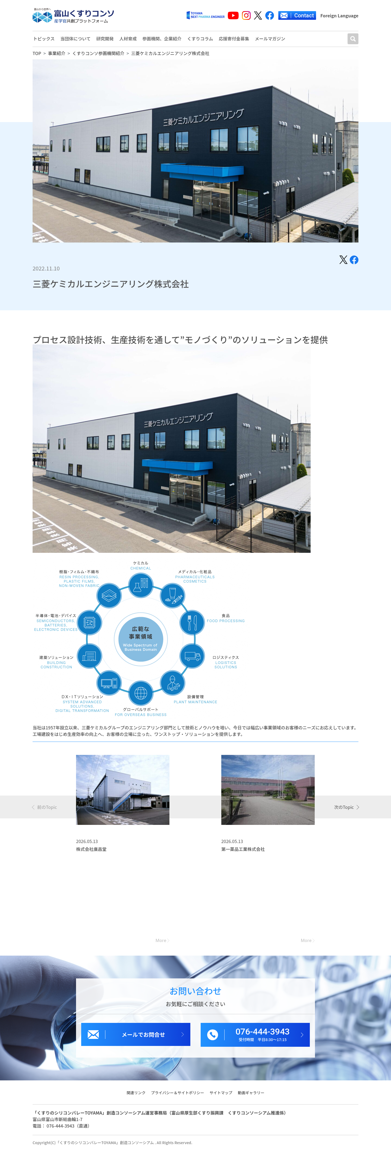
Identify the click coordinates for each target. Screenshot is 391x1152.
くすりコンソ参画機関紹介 (98, 55)
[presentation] (45, 808)
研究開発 (105, 40)
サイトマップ (221, 1094)
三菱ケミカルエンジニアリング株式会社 (170, 55)
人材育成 (128, 40)
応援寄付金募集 (235, 40)
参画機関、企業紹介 (162, 40)
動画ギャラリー (251, 1094)
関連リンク (135, 1094)
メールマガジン (272, 40)
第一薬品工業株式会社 (243, 851)
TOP (37, 55)
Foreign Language (339, 15)
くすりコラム (201, 40)
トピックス (44, 40)
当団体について (76, 40)
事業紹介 (56, 55)
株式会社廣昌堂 (91, 851)
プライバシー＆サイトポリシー (177, 1094)
